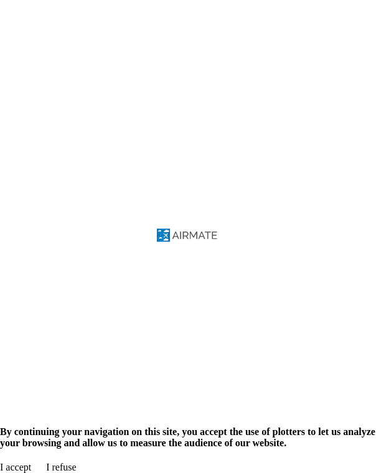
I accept (15, 467)
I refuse (61, 467)
